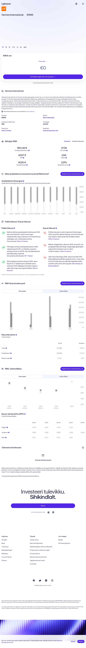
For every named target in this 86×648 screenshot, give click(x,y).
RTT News (28, 256)
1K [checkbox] (9, 47)
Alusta (43, 506)
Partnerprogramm (64, 543)
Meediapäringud (7, 550)
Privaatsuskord (35, 553)
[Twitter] (40, 580)
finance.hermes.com (50, 131)
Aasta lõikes (64, 291)
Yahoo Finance (22, 241)
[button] (22, 115)
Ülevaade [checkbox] (67, 141)
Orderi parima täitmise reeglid (40, 550)
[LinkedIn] (46, 580)
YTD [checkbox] (13, 47)
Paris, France (6, 131)
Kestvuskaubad (48, 118)
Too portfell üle (6, 557)
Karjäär (60, 540)
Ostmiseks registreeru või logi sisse (43, 77)
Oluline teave (34, 540)
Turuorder (43, 61)
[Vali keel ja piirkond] (76, 4)
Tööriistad (5, 547)
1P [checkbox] (3, 47)
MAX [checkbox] (25, 47)
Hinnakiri (4, 540)
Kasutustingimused (36, 543)
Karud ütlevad (50, 228)
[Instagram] (52, 580)
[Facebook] (34, 580)
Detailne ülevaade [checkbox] (78, 141)
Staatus (4, 560)
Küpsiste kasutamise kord (38, 557)
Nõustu (80, 641)
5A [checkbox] (21, 47)
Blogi (3, 543)
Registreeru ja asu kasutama (72, 174)
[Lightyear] (6, 4)
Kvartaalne (22, 291)
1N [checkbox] (6, 47)
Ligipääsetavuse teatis (37, 560)
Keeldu (73, 641)
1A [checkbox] (17, 47)
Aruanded (33, 564)
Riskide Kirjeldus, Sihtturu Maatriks (41, 547)
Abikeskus (5, 553)
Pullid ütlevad (8, 228)
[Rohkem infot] (82, 447)
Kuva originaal (30, 111)
